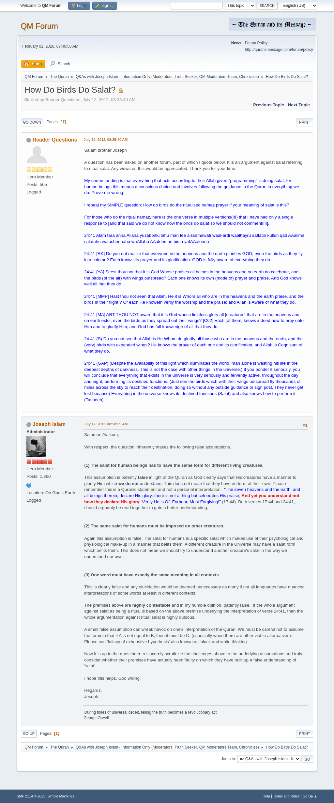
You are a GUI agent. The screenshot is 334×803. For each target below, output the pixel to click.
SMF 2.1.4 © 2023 (31, 796)
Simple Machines (61, 796)
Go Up (29, 733)
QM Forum (39, 26)
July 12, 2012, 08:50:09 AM (106, 424)
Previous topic (268, 104)
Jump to (228, 759)
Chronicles (248, 76)
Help (266, 796)
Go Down (32, 122)
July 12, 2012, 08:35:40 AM (106, 140)
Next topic (299, 104)
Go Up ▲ (310, 796)
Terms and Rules (286, 796)
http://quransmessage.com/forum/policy (279, 49)
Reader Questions (55, 140)
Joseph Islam (49, 424)
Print (304, 122)
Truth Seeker (186, 76)
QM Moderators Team (218, 76)
